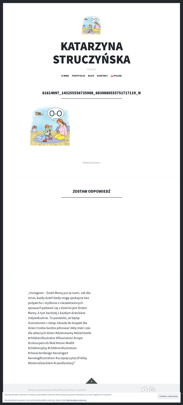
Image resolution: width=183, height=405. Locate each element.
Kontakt (102, 75)
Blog (91, 75)
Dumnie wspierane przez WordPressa (47, 389)
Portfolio (78, 75)
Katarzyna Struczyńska (91, 52)
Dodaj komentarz (91, 162)
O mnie (65, 75)
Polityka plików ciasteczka (76, 400)
